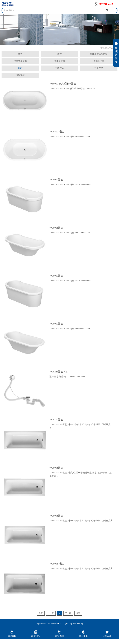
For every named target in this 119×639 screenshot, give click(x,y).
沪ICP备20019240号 (74, 624)
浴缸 (20, 68)
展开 (116, 54)
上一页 (51, 613)
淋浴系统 (20, 75)
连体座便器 (98, 61)
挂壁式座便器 (20, 61)
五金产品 (98, 68)
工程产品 (59, 68)
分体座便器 (59, 61)
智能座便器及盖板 (98, 54)
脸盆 (59, 54)
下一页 (68, 613)
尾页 (78, 613)
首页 (102, 48)
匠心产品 (109, 48)
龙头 (20, 54)
